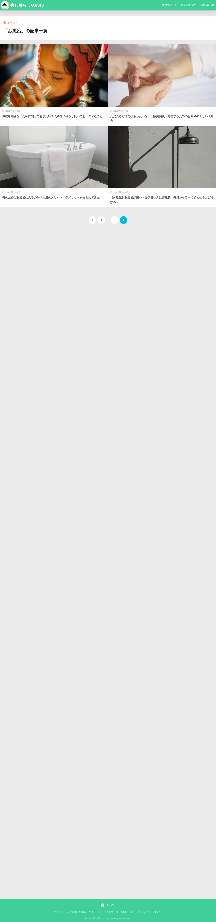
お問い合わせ (206, 5)
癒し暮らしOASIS (22, 5)
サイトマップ (188, 5)
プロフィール (169, 5)
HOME (108, 905)
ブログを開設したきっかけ (86, 912)
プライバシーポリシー (151, 912)
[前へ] (92, 220)
